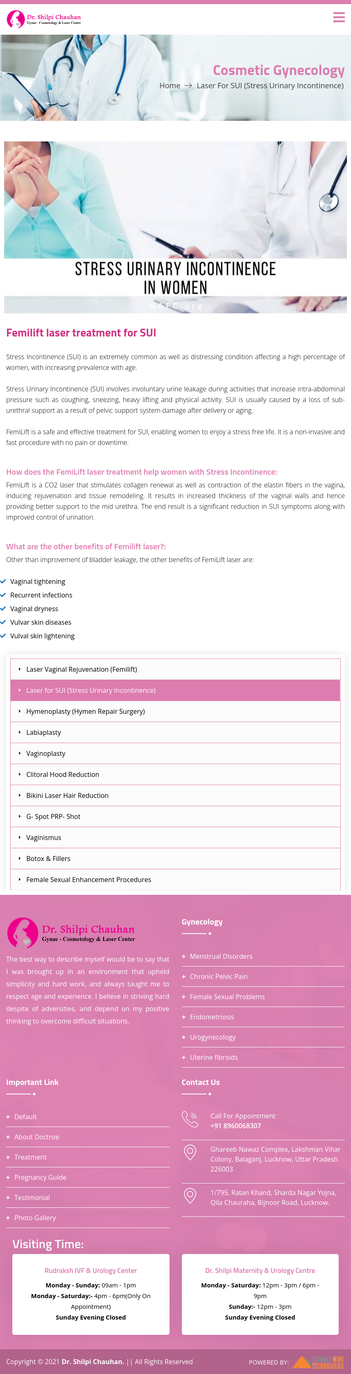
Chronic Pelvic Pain (219, 976)
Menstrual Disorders (221, 956)
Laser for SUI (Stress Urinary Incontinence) (91, 690)
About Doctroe (36, 1136)
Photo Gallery (35, 1217)
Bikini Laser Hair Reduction (67, 795)
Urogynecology (213, 1037)
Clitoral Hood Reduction (62, 774)
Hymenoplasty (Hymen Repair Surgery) (85, 711)
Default (25, 1116)
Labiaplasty (43, 732)
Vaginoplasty (45, 753)
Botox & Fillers (48, 858)
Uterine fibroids (214, 1057)
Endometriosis (212, 1016)
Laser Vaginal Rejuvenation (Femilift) (81, 669)
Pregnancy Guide (40, 1177)
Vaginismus (43, 837)
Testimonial (32, 1197)
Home (170, 85)
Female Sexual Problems (227, 996)
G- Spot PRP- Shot (53, 816)
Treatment (30, 1157)
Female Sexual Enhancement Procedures (88, 879)
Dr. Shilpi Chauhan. (94, 1361)
